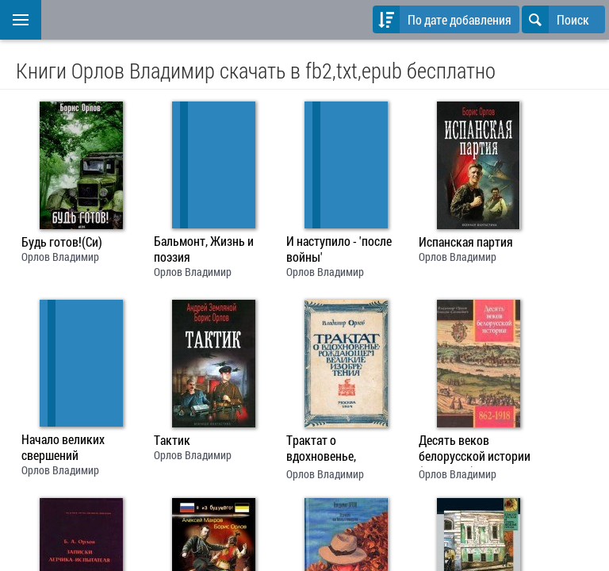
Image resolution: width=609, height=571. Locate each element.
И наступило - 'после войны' (339, 249)
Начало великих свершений (63, 447)
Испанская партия (466, 242)
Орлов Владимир (60, 256)
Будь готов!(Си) (61, 242)
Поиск (555, 19)
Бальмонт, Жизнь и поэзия (204, 249)
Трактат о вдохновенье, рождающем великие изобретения (341, 449)
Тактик (172, 440)
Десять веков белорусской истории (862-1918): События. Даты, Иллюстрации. (474, 449)
